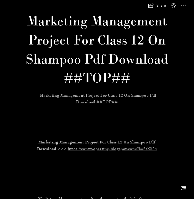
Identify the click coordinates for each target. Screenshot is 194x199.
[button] (157, 5)
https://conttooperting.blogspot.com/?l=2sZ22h (112, 149)
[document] (97, 99)
